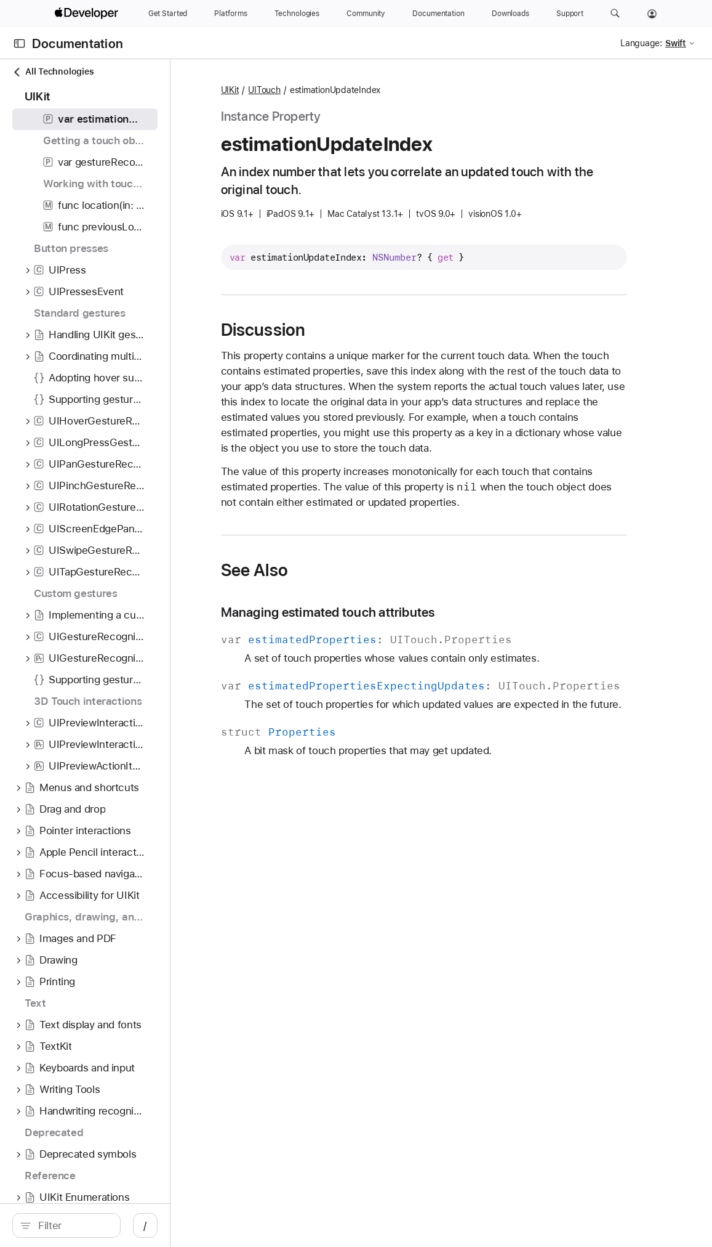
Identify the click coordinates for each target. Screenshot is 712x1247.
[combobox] (111, 1225)
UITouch (339, 90)
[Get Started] (168, 13)
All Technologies (53, 72)
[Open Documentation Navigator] (19, 43)
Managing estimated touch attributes (402, 627)
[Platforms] (230, 13)
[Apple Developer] (88, 13)
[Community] (366, 13)
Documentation (77, 43)
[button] (615, 13)
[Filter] (111, 1225)
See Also (329, 585)
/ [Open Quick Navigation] (221, 1225)
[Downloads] (510, 13)
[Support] (569, 13)
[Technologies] (297, 13)
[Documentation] (438, 13)
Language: (641, 43)
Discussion (337, 329)
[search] (104, 1225)
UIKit (304, 90)
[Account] (652, 13)
